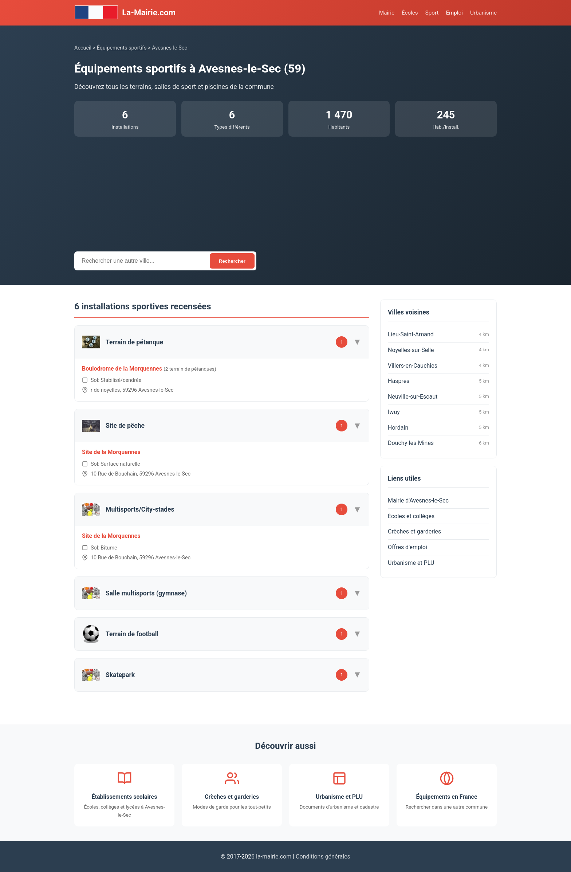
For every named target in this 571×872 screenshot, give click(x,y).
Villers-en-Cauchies (438, 365)
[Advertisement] (285, 191)
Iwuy (438, 412)
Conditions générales (323, 856)
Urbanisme (483, 12)
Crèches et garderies (414, 531)
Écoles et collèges (411, 516)
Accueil (82, 48)
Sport (432, 12)
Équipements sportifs (122, 48)
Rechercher (232, 261)
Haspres (438, 381)
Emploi (454, 12)
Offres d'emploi (407, 547)
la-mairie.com (273, 856)
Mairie (386, 12)
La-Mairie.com (125, 12)
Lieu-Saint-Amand (438, 334)
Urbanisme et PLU (411, 562)
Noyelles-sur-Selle (438, 349)
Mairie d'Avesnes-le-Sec (418, 500)
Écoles (410, 12)
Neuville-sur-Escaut (438, 396)
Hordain (438, 427)
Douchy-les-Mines (438, 443)
